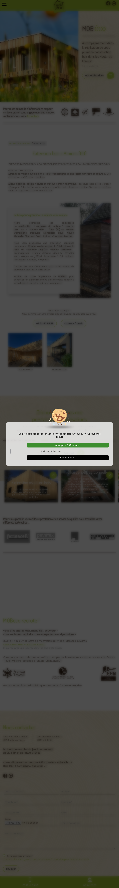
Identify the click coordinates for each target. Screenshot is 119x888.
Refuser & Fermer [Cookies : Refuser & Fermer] (51, 451)
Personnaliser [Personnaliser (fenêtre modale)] (68, 457)
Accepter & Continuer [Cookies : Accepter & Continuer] (67, 445)
